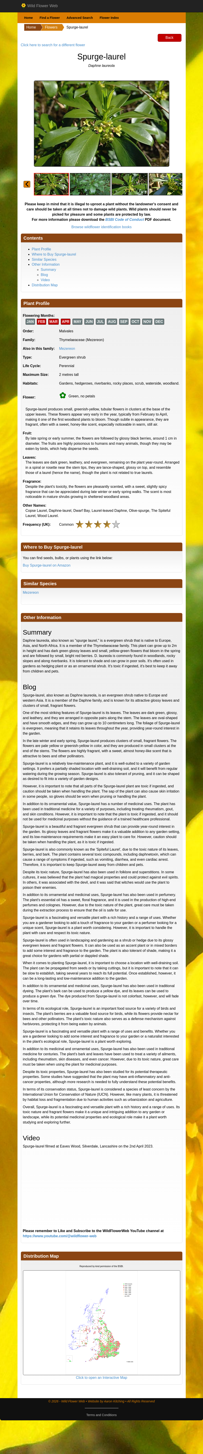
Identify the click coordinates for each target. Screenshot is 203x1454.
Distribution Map (45, 285)
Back (170, 37)
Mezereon (67, 348)
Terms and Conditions (101, 1415)
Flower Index (109, 18)
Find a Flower (49, 18)
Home (28, 18)
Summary (48, 270)
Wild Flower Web (39, 6)
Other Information (46, 264)
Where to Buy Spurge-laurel (54, 254)
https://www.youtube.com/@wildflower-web (60, 1236)
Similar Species (44, 259)
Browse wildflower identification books (101, 227)
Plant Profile (41, 249)
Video (45, 280)
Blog (44, 275)
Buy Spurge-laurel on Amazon (47, 565)
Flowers (51, 27)
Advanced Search (80, 18)
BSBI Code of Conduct (124, 219)
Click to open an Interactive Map (101, 1378)
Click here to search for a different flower (53, 45)
